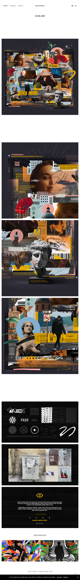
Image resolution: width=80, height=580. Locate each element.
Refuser (65, 577)
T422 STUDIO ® (40, 6)
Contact (20, 5)
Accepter (59, 577)
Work (5, 6)
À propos (13, 5)
